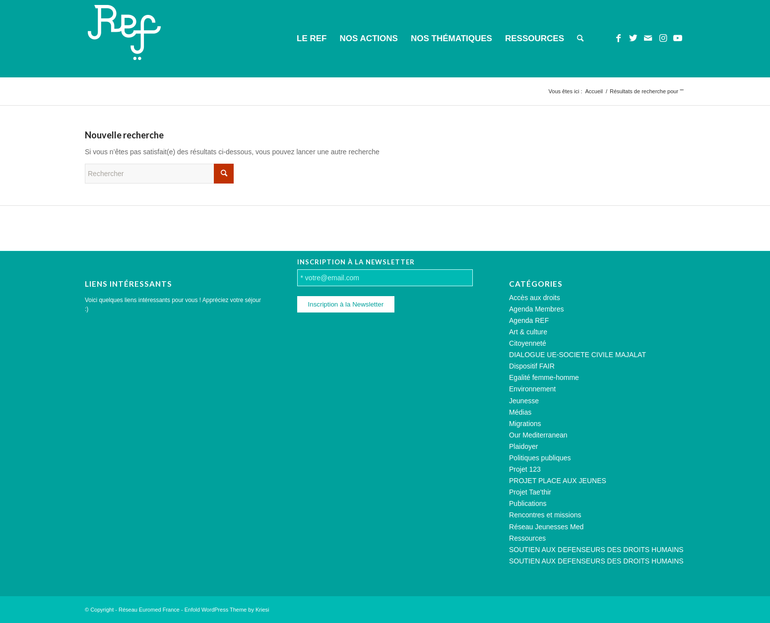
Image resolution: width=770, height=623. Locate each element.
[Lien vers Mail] (648, 38)
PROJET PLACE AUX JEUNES (557, 481)
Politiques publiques (540, 458)
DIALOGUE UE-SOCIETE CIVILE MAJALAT (577, 355)
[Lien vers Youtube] (677, 38)
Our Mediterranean (538, 435)
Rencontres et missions (545, 515)
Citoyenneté (527, 343)
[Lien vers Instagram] (662, 38)
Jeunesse (524, 401)
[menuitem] (311, 38)
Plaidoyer (523, 446)
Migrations (525, 424)
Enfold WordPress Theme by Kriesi (227, 610)
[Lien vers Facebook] (618, 38)
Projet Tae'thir (530, 492)
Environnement (532, 389)
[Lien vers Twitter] (633, 38)
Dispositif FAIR (532, 366)
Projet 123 (525, 469)
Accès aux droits (534, 298)
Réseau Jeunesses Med (546, 527)
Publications (528, 503)
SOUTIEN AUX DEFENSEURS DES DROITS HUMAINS (596, 550)
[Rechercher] (580, 38)
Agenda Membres (536, 309)
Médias (520, 412)
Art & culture (528, 332)
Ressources (527, 538)
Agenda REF (529, 320)
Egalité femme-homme (544, 377)
